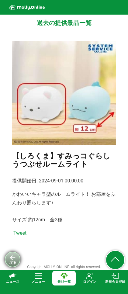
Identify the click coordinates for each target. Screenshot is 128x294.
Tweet (19, 233)
